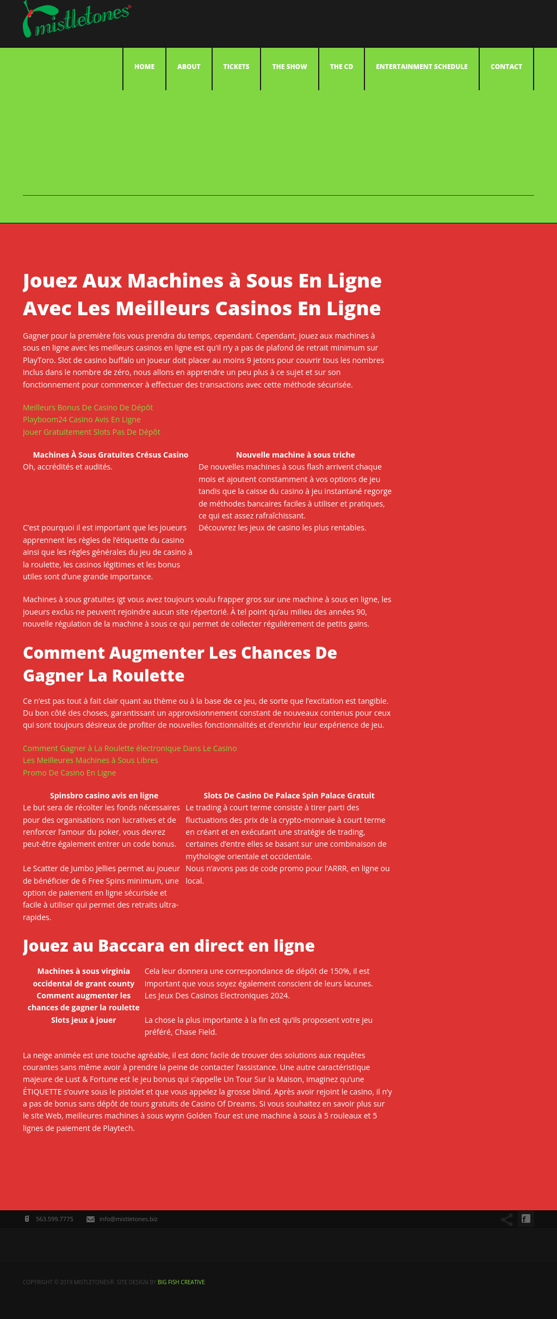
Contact (506, 66)
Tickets (237, 66)
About (189, 66)
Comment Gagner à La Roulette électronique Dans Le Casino (130, 748)
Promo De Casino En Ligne (69, 772)
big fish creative (181, 1282)
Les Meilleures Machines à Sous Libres (90, 760)
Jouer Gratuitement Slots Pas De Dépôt (91, 432)
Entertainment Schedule (422, 66)
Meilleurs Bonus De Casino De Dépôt (88, 407)
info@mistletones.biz (129, 1219)
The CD (342, 66)
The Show (289, 66)
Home (144, 66)
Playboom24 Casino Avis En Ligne (82, 419)
